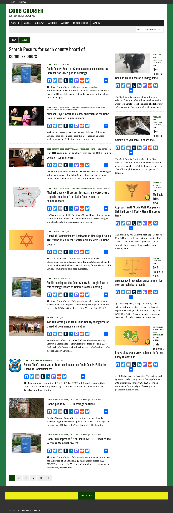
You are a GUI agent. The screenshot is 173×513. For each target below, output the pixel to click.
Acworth (15, 22)
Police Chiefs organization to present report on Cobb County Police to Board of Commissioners (64, 366)
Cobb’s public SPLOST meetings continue (70, 403)
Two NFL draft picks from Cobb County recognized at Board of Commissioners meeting (77, 323)
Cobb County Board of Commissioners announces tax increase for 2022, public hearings (77, 70)
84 (40, 477)
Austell (26, 22)
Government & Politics (57, 400)
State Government (158, 334)
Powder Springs (80, 22)
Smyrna (95, 22)
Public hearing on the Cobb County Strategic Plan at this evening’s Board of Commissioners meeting (77, 284)
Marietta (65, 22)
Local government (77, 400)
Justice (156, 258)
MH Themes (37, 510)
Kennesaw (38, 22)
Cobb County (52, 65)
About (13, 2)
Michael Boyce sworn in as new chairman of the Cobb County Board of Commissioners (77, 115)
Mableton (52, 22)
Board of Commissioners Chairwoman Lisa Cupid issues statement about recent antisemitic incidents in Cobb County (78, 240)
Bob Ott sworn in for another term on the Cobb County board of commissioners (78, 155)
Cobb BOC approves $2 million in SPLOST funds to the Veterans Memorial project (78, 440)
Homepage (22, 2)
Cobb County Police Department (38, 361)
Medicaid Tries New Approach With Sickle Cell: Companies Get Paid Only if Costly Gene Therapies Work (139, 205)
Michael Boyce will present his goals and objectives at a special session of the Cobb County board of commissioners (78, 196)
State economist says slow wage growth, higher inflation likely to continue (139, 350)
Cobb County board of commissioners (77, 107)
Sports (49, 318)
